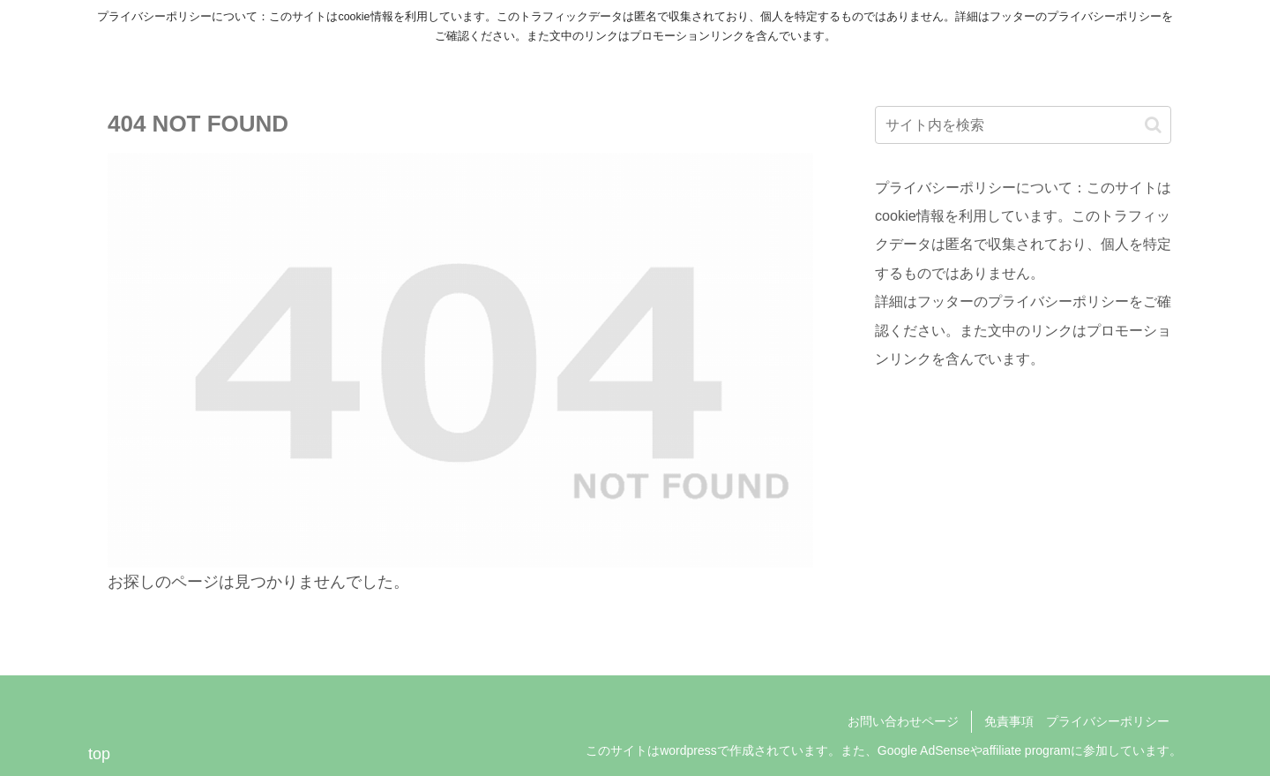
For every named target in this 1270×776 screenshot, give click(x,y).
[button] (1153, 125)
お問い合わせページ (903, 721)
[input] (1023, 125)
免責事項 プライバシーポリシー (1076, 721)
